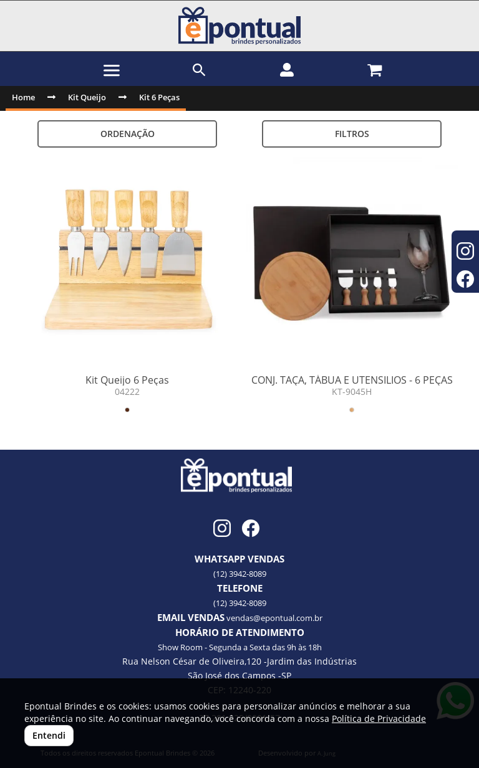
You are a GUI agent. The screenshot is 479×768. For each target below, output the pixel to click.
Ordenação (127, 134)
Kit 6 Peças (159, 97)
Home (23, 97)
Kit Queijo (87, 97)
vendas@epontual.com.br (274, 617)
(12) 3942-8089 (239, 573)
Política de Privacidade (379, 718)
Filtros (352, 134)
